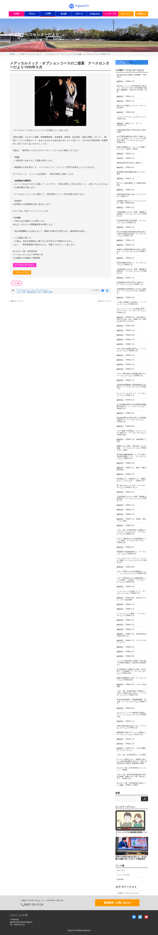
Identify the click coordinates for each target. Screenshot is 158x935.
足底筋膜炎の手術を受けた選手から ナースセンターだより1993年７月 (131, 283)
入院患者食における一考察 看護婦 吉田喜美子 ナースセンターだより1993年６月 (131, 271)
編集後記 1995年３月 (125, 492)
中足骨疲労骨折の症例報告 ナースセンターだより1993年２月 (131, 221)
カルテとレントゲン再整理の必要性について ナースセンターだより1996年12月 (131, 715)
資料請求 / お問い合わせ (117, 902)
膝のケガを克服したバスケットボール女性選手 (131, 107)
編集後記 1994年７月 (125, 380)
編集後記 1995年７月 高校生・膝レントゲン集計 (131, 520)
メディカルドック (23, 290)
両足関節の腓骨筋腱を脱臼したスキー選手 (131, 173)
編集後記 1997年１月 (125, 721)
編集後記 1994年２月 (125, 344)
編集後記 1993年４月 (125, 240)
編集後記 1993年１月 (125, 101)
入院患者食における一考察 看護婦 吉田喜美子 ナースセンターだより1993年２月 (131, 214)
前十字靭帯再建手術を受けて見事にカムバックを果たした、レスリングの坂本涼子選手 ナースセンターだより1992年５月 (131, 139)
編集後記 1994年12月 (126, 463)
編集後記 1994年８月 (125, 400)
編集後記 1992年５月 (125, 96)
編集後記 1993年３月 (125, 227)
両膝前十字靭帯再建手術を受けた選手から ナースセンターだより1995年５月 (131, 251)
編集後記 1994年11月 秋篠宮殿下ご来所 (132, 440)
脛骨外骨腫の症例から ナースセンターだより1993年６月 (131, 264)
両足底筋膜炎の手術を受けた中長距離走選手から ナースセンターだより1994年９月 (131, 420)
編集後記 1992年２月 (125, 744)
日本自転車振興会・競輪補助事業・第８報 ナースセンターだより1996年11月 (132, 701)
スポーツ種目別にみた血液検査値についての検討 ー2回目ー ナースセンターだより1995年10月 (131, 580)
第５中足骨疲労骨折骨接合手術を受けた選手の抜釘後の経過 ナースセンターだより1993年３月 (131, 234)
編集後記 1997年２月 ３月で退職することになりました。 (131, 749)
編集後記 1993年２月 (125, 207)
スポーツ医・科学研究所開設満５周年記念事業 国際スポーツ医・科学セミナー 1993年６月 (131, 776)
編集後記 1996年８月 (125, 647)
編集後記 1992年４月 (125, 81)
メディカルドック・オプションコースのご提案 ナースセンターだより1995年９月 (77, 54)
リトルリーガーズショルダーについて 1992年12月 (132, 118)
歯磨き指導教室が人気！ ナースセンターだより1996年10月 (131, 679)
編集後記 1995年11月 (126, 587)
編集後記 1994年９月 (125, 413)
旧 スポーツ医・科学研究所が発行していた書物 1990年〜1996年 (131, 784)
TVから (32, 14)
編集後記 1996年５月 (125, 629)
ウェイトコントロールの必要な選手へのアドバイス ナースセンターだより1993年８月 (131, 311)
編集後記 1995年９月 (125, 547)
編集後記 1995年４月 (125, 505)
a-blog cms (95, 14)
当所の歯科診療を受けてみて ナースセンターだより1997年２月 (131, 727)
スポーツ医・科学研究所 (26, 292)
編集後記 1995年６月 (125, 514)
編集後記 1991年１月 (125, 739)
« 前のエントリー (16, 301)
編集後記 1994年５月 (125, 364)
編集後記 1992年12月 (126, 112)
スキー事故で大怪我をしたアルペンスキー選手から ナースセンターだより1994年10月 (131, 433)
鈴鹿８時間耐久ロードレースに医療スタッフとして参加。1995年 (131, 148)
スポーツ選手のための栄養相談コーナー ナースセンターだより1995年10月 (132, 572)
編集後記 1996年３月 (125, 620)
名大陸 (63, 14)
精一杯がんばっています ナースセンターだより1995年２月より (131, 486)
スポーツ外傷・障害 (44, 292)
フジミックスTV (22, 272)
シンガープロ (110, 14)
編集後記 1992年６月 (125, 190)
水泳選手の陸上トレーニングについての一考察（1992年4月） (131, 202)
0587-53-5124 (33, 904)
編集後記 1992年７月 (125, 178)
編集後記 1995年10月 (126, 567)
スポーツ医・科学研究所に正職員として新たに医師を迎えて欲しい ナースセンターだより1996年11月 (131, 693)
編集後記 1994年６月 (125, 369)
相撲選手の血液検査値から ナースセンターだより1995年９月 (131, 553)
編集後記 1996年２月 (125, 609)
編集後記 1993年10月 (126, 326)
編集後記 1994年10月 (126, 426)
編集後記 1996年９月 (125, 652)
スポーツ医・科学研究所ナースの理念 (131, 755)
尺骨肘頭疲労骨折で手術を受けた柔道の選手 (131, 131)
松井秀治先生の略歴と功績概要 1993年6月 (131, 76)
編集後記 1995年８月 (125, 525)
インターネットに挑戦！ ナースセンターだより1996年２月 (131, 614)
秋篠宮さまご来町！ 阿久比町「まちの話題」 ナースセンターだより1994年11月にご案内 (131, 448)
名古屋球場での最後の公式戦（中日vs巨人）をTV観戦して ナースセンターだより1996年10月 (131, 671)
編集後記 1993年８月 (125, 298)
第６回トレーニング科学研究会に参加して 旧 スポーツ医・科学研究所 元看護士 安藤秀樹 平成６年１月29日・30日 (132, 89)
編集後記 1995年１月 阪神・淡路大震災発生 (131, 469)
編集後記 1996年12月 (126, 708)
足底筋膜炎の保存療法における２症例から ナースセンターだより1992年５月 (131, 291)
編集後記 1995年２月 (125, 474)
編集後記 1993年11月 (126, 330)
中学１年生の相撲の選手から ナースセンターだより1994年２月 (131, 350)
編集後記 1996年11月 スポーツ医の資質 (132, 685)
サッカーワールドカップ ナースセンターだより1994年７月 (131, 394)
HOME (16, 14)
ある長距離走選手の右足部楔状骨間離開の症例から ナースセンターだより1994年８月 (131, 406)
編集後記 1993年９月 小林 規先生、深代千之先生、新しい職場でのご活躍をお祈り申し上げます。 (132, 319)
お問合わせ (142, 14)
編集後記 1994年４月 (125, 360)
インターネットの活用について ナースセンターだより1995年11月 (131, 592)
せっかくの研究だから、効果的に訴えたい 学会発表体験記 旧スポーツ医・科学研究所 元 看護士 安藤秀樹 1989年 (132, 761)
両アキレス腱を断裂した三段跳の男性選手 (131, 184)
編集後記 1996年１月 (125, 604)
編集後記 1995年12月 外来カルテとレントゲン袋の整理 (132, 599)
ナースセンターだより (25, 265)
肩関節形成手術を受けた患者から (130, 163)
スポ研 (48, 13)
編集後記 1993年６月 (125, 258)
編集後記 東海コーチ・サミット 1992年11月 (130, 124)
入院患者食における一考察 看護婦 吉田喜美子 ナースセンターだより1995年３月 (131, 498)
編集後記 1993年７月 (125, 278)
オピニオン (126, 14)
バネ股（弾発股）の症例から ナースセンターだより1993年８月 (131, 303)
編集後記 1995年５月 (125, 510)
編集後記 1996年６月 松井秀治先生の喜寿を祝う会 (131, 635)
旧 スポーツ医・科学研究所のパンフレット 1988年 (131, 769)
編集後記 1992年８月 (125, 167)
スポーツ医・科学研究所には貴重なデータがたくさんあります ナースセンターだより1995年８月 (131, 532)
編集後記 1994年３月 (125, 355)
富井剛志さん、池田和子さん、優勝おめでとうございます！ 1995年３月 (131, 480)
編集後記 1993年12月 (126, 335)
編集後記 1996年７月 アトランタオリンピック (131, 641)
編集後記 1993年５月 (125, 245)
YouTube (120, 879)
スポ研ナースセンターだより (30, 54)
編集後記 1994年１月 (125, 340)
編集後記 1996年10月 (126, 656)
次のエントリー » (104, 301)
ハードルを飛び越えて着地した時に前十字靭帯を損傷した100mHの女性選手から (132, 663)
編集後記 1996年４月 (125, 625)
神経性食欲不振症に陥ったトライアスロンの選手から (131, 195)
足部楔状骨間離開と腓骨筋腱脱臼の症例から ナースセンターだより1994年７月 (131, 387)
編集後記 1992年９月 (125, 154)
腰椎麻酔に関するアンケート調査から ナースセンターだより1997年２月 (132, 733)
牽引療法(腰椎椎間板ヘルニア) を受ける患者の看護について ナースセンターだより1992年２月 (131, 456)
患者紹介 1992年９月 (125, 158)
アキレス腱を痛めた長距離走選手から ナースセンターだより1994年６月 (132, 375)
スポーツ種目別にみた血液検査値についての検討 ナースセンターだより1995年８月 (131, 541)
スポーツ (79, 14)
